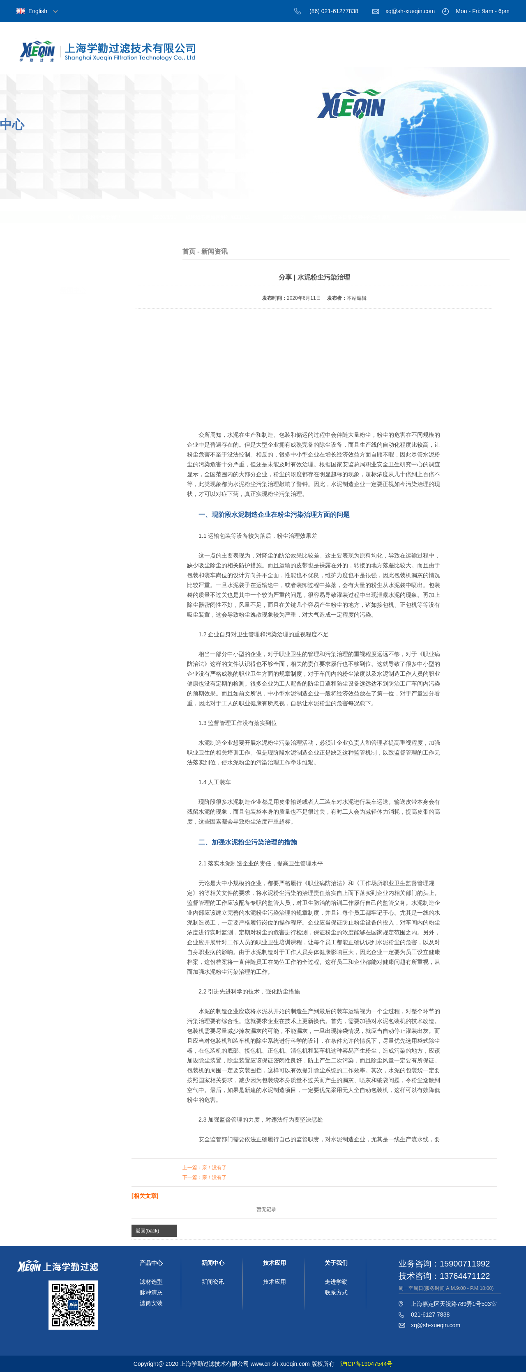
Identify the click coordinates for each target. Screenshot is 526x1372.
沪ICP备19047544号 (366, 1364)
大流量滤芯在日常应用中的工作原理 (354, 217)
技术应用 (442, 56)
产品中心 (351, 56)
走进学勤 (336, 1281)
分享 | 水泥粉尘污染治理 (95, 217)
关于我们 (306, 56)
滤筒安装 (151, 1303)
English (37, 11)
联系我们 (487, 56)
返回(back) (147, 1234)
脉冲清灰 (151, 1292)
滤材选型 (151, 1281)
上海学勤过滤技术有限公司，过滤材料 (115, 58)
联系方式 (336, 1292)
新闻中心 (396, 56)
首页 (261, 56)
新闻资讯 (212, 1281)
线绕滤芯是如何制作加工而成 (220, 217)
